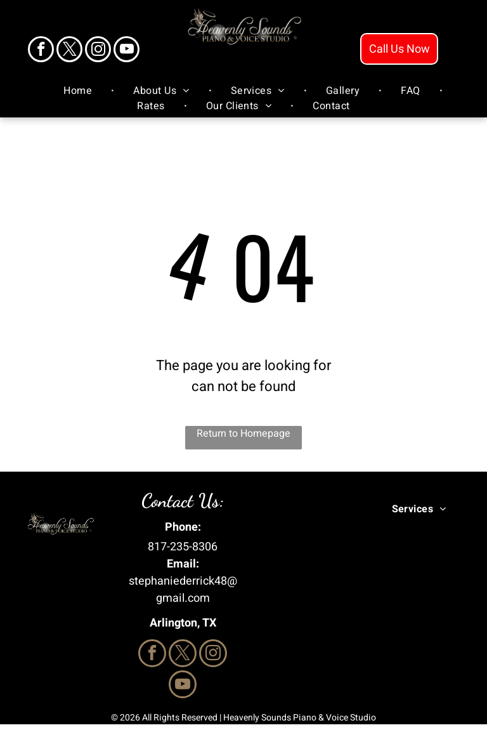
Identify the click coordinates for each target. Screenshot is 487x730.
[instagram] (98, 50)
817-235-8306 (183, 546)
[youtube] (127, 50)
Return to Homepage (243, 433)
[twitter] (69, 50)
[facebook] (41, 50)
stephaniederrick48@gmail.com (183, 590)
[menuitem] (79, 90)
